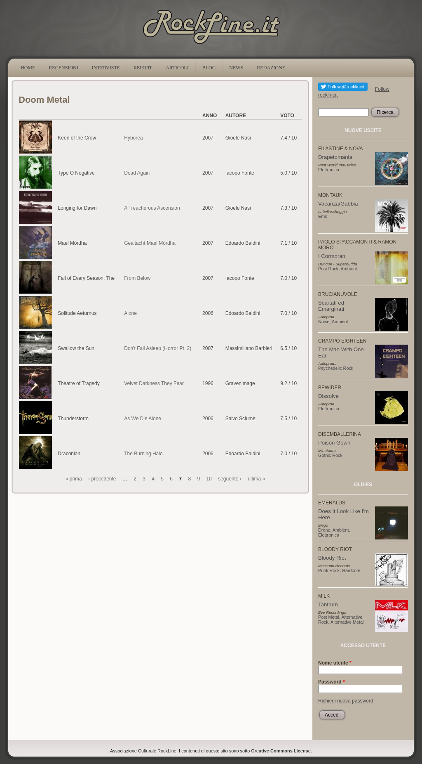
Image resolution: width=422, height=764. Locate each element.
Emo (322, 216)
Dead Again (137, 173)
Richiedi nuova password (345, 701)
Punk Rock (329, 570)
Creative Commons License (281, 750)
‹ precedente (102, 479)
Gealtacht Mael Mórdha (150, 243)
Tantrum (328, 604)
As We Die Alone (142, 418)
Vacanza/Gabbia (338, 204)
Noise (324, 321)
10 (208, 479)
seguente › (229, 479)
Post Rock (328, 268)
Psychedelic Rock (335, 368)
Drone (324, 529)
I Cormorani (332, 256)
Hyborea (133, 138)
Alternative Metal (347, 622)
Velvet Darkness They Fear (154, 383)
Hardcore (351, 570)
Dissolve (328, 396)
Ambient (349, 268)
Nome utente (335, 663)
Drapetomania (335, 157)
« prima (74, 479)
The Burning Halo (143, 454)
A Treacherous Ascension (152, 208)
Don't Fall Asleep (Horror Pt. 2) (157, 348)
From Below (137, 278)
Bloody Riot (332, 558)
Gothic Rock (330, 455)
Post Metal (328, 617)
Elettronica (328, 169)
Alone (130, 313)
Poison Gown (334, 443)
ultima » (256, 479)
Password (331, 682)
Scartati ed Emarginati (331, 306)
